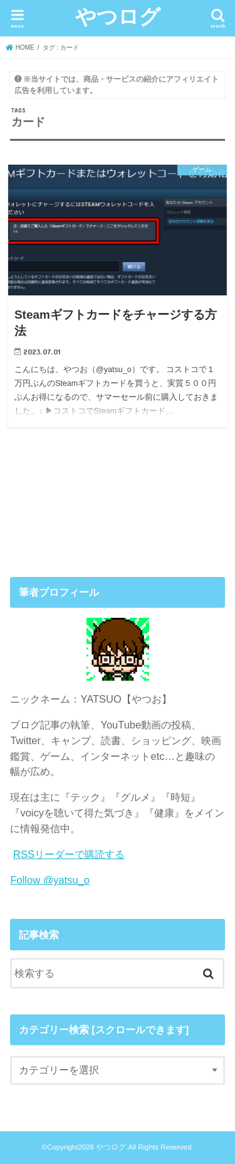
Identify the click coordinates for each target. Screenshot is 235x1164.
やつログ (117, 16)
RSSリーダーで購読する (69, 854)
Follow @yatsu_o (50, 880)
